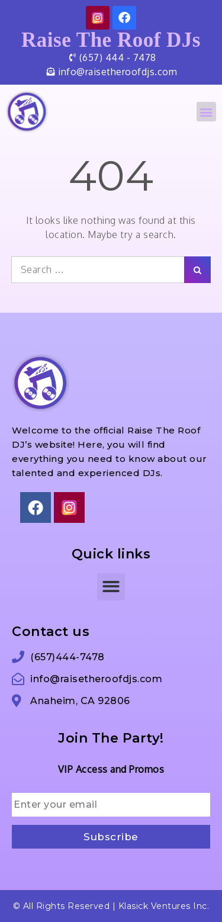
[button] (207, 111)
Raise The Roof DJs (111, 40)
